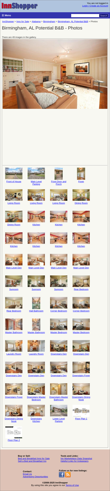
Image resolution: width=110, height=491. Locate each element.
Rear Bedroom (81, 283)
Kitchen (36, 218)
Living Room (13, 196)
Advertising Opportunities (35, 476)
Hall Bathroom (36, 304)
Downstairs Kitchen (36, 414)
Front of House (13, 175)
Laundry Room (13, 347)
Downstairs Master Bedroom (36, 392)
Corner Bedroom (58, 304)
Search (103, 15)
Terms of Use (72, 485)
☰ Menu (6, 15)
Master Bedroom (58, 326)
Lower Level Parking (58, 414)
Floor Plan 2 (13, 434)
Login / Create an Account (95, 5)
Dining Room (81, 196)
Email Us (27, 474)
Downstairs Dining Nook (81, 392)
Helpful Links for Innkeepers (74, 461)
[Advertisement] (55, 137)
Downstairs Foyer (81, 369)
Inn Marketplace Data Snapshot (76, 458)
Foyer (81, 175)
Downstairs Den (58, 347)
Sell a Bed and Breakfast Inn (32, 461)
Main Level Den (13, 261)
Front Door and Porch (58, 176)
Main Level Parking (36, 176)
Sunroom (13, 283)
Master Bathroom (13, 326)
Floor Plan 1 (81, 412)
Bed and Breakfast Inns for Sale (34, 458)
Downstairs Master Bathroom (58, 392)
